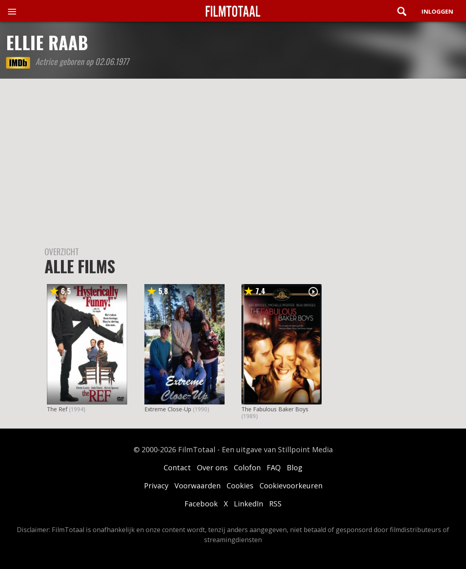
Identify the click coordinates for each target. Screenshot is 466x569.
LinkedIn (248, 503)
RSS (275, 503)
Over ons (212, 467)
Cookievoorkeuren (290, 485)
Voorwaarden (197, 485)
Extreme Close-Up (167, 409)
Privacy (156, 485)
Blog (294, 467)
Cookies (240, 485)
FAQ (274, 467)
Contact (177, 467)
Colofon (247, 467)
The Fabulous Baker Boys (274, 409)
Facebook (201, 503)
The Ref (57, 409)
